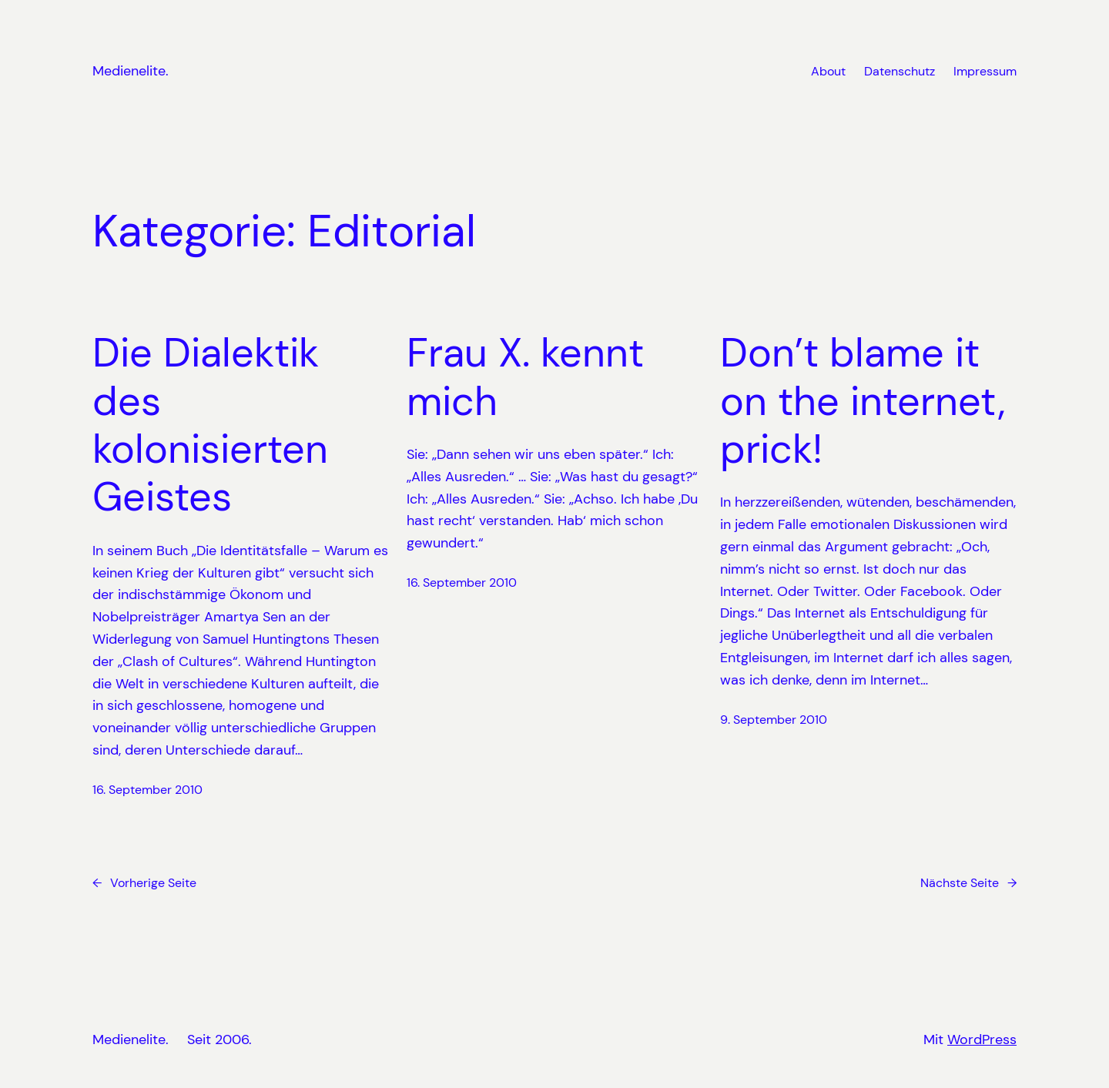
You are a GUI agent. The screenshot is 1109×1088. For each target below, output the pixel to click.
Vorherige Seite (144, 883)
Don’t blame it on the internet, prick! (862, 401)
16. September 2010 (147, 790)
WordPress (982, 1039)
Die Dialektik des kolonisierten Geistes (210, 425)
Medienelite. (130, 71)
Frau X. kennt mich (525, 377)
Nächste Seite (968, 883)
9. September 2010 (773, 719)
